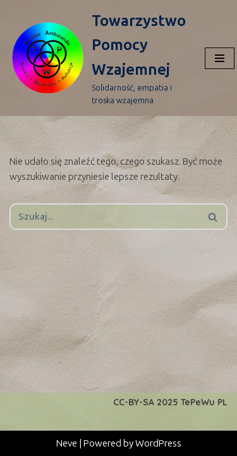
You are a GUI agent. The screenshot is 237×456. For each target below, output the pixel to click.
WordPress (158, 443)
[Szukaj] (104, 216)
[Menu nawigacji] (219, 58)
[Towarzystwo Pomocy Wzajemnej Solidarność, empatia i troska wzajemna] (97, 58)
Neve (66, 443)
